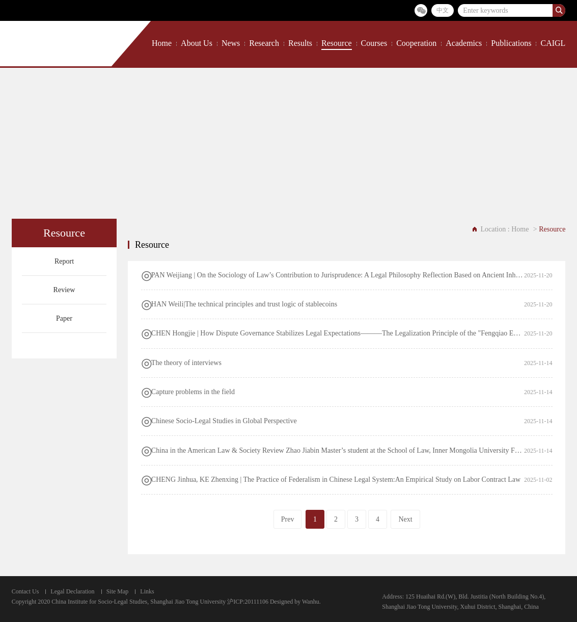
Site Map (117, 591)
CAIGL (552, 43)
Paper (64, 318)
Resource (336, 43)
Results (300, 43)
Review (64, 290)
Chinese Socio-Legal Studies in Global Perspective (224, 421)
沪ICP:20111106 (247, 601)
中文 (442, 10)
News (231, 43)
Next (405, 519)
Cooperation (416, 43)
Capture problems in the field (193, 392)
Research (264, 43)
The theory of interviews (186, 363)
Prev (287, 519)
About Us (196, 43)
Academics (464, 43)
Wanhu (310, 601)
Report (64, 261)
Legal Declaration (72, 591)
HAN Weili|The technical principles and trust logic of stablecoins (244, 304)
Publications (511, 43)
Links (147, 591)
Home (162, 43)
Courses (374, 43)
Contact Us (25, 591)
